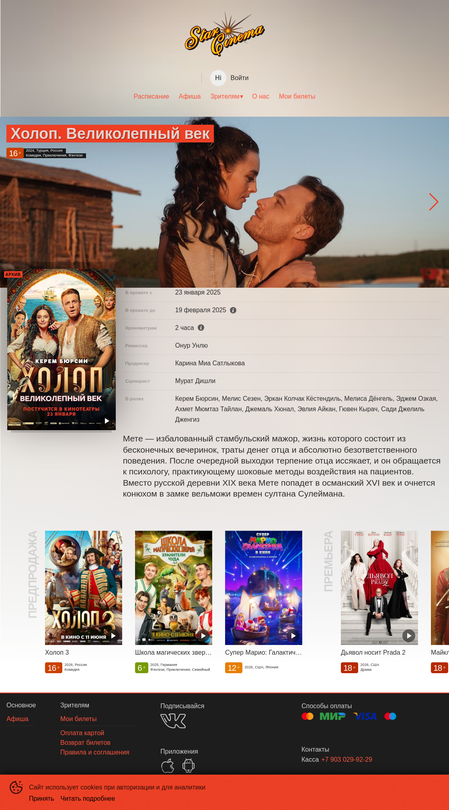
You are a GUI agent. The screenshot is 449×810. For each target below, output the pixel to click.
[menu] (224, 96)
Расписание (151, 96)
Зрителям (225, 96)
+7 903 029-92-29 (346, 759)
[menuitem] (151, 96)
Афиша (190, 96)
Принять (41, 798)
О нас (260, 96)
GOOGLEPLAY (188, 765)
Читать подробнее (88, 798)
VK (173, 720)
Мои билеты (297, 96)
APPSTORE (167, 765)
